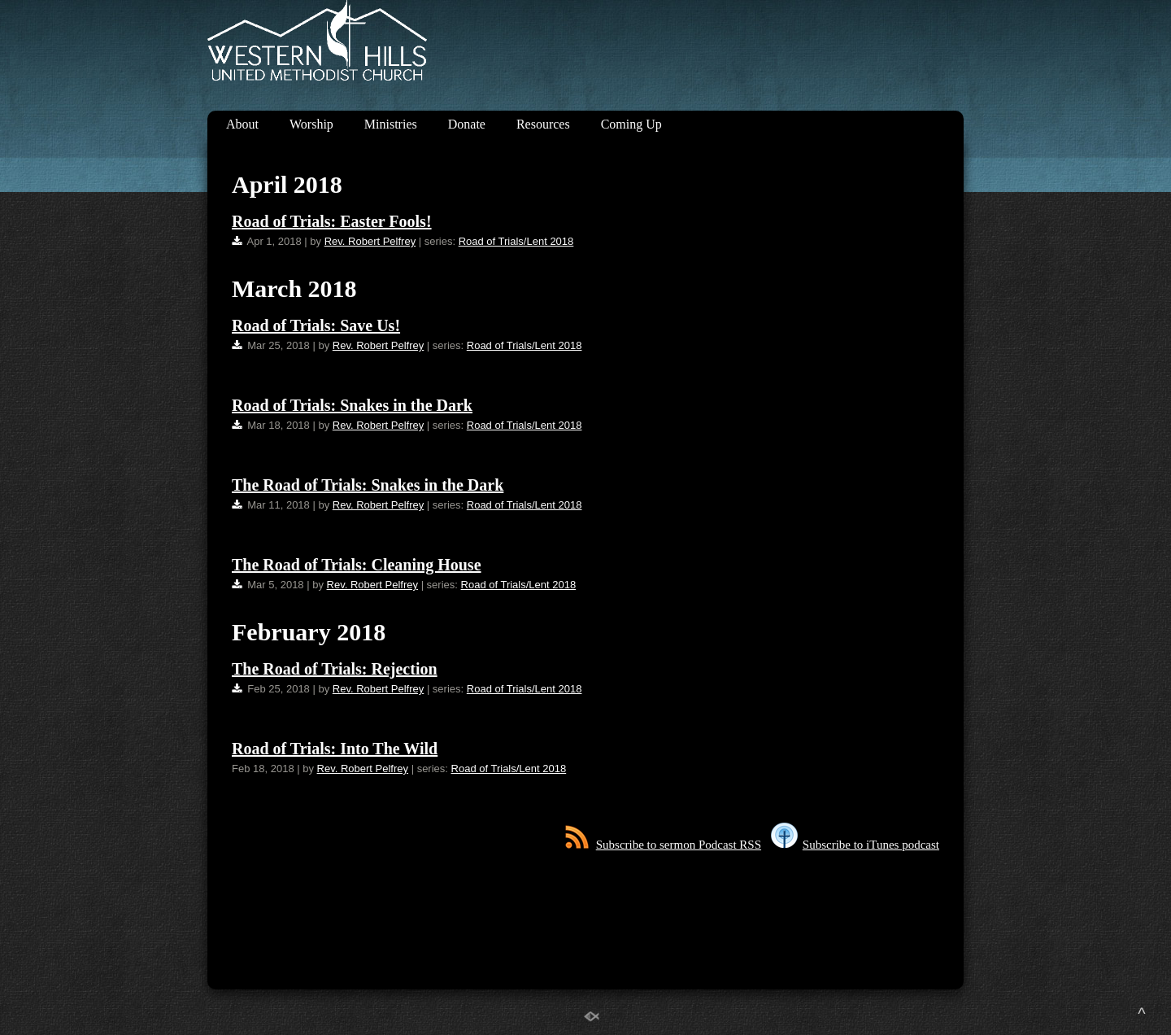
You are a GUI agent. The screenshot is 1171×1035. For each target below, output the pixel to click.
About (242, 124)
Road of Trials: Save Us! (316, 325)
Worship (311, 124)
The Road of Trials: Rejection (334, 669)
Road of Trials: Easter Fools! (332, 221)
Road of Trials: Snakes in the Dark (352, 405)
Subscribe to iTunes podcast (855, 844)
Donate (466, 124)
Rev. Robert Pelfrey (370, 241)
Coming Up (631, 124)
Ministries (390, 124)
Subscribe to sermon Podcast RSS (663, 844)
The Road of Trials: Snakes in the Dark (367, 485)
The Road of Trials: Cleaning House (356, 565)
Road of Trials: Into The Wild (334, 749)
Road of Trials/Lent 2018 (516, 241)
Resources (543, 124)
